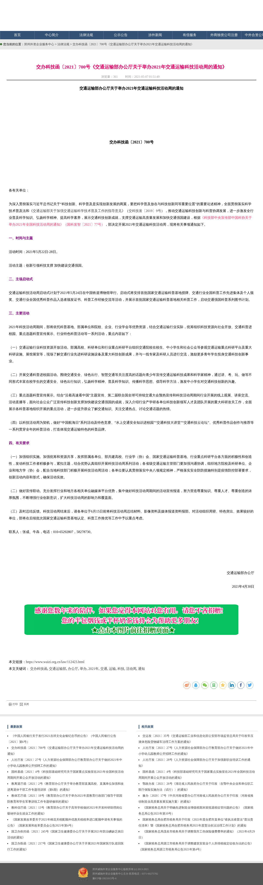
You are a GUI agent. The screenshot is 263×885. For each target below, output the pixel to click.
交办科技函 (38, 668)
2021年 (93, 668)
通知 (141, 668)
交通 (103, 668)
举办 (83, 668)
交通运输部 (57, 668)
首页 (17, 35)
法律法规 (86, 35)
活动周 (131, 668)
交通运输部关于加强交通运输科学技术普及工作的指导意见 (77, 211)
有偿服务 (189, 35)
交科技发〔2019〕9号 (145, 211)
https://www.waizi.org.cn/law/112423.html (55, 662)
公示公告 (121, 35)
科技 (120, 668)
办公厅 (73, 668)
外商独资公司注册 (224, 35)
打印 (13, 704)
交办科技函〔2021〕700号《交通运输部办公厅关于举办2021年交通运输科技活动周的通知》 (133, 44)
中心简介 (52, 35)
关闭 (24, 704)
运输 (112, 668)
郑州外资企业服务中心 (39, 44)
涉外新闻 (155, 35)
